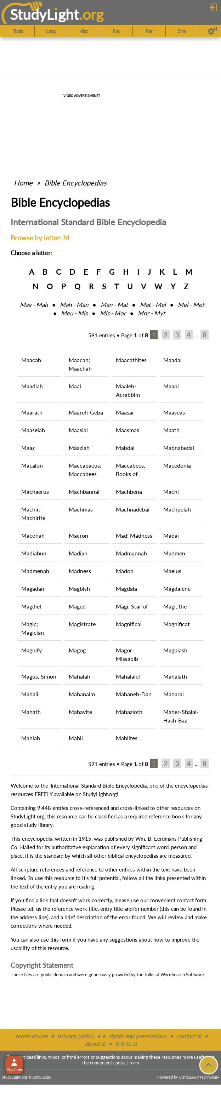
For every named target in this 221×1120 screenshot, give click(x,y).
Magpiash (175, 650)
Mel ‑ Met (191, 304)
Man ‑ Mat (114, 304)
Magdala (126, 588)
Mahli (76, 738)
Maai (75, 386)
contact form (191, 900)
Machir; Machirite (33, 513)
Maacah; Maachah (80, 364)
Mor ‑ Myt (151, 313)
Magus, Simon (38, 676)
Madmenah (35, 570)
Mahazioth (129, 711)
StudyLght (44, 14)
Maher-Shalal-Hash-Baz (181, 716)
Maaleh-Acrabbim (128, 390)
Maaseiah (33, 430)
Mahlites (126, 738)
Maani (171, 386)
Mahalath (175, 676)
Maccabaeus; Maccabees (85, 469)
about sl (95, 1043)
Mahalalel (128, 676)
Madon (125, 570)
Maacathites (131, 359)
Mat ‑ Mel (153, 304)
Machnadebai (132, 509)
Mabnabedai (178, 447)
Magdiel (31, 606)
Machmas (81, 509)
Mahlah (30, 738)
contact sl (188, 1036)
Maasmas (127, 430)
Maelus (172, 570)
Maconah (33, 535)
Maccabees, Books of (130, 469)
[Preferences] (212, 31)
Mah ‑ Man (74, 304)
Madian (78, 553)
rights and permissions (137, 1036)
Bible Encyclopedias (75, 182)
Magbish (79, 588)
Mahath (31, 711)
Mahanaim (82, 694)
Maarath (31, 412)
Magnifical (129, 624)
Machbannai (84, 491)
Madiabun (33, 553)
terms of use (31, 1036)
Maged (77, 606)
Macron (78, 535)
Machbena (129, 491)
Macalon (32, 465)
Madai (171, 535)
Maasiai (78, 430)
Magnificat (176, 624)
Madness (80, 570)
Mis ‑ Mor (113, 313)
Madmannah (131, 553)
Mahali (29, 694)
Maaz (28, 447)
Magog (77, 650)
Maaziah (79, 447)
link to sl (126, 1043)
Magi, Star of (132, 606)
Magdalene (177, 588)
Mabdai (125, 447)
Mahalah (79, 676)
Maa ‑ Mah (34, 304)
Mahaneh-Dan (134, 694)
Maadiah (32, 386)
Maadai (172, 359)
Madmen (174, 553)
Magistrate (82, 624)
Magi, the (175, 606)
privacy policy (75, 1036)
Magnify (31, 650)
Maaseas (174, 412)
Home (23, 182)
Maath (171, 430)
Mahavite (80, 711)
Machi (171, 491)
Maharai (173, 694)
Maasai (125, 412)
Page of (134, 335)
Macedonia (177, 465)
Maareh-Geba (86, 412)
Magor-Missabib (127, 654)
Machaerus (35, 491)
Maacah (31, 359)
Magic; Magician (32, 628)
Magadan (32, 588)
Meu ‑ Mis (74, 313)
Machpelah (177, 509)
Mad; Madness (134, 535)
